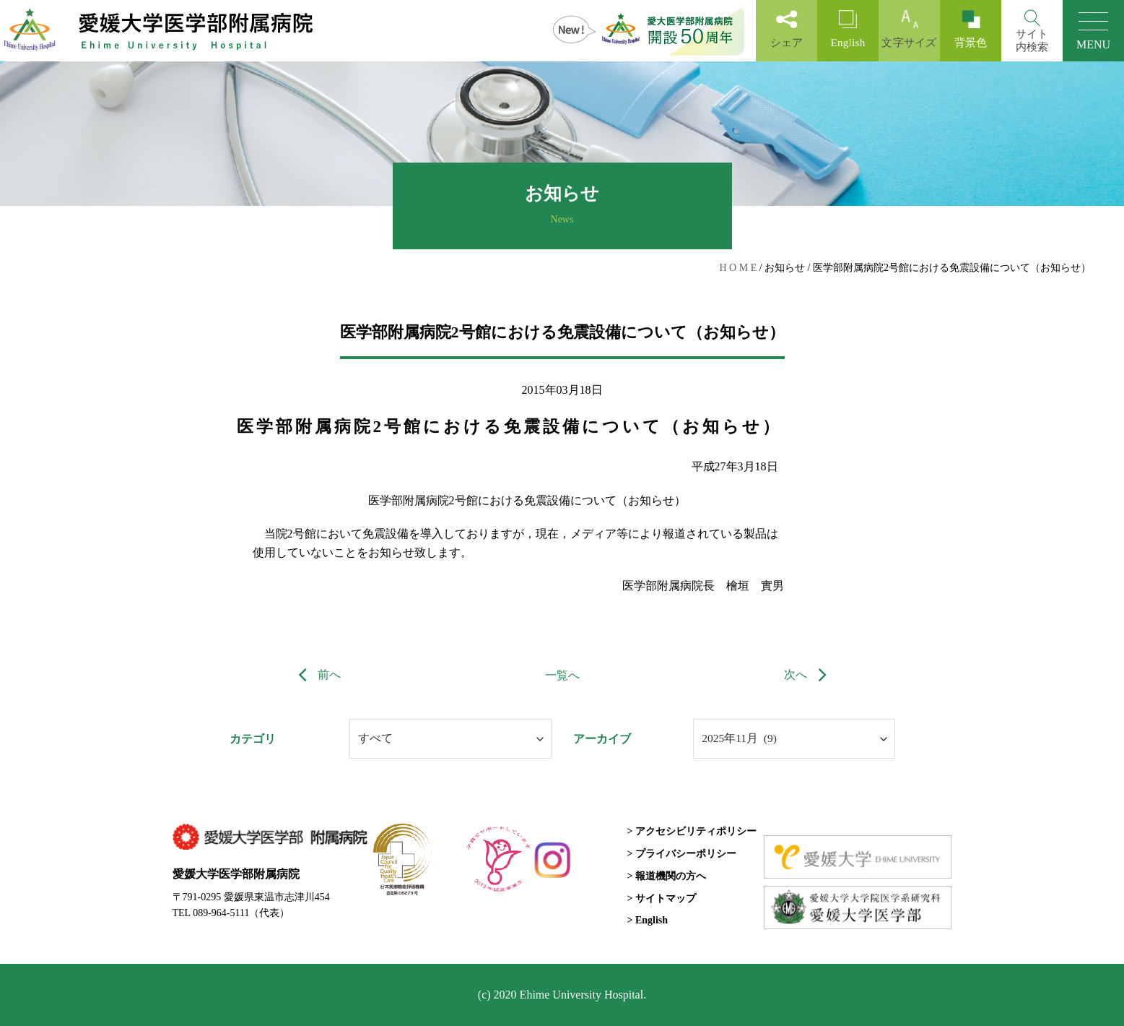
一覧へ (562, 675)
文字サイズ (909, 29)
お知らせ (784, 267)
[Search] (1032, 30)
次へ (808, 674)
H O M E (738, 267)
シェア (786, 29)
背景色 (970, 29)
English (848, 29)
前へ (316, 674)
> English (647, 920)
